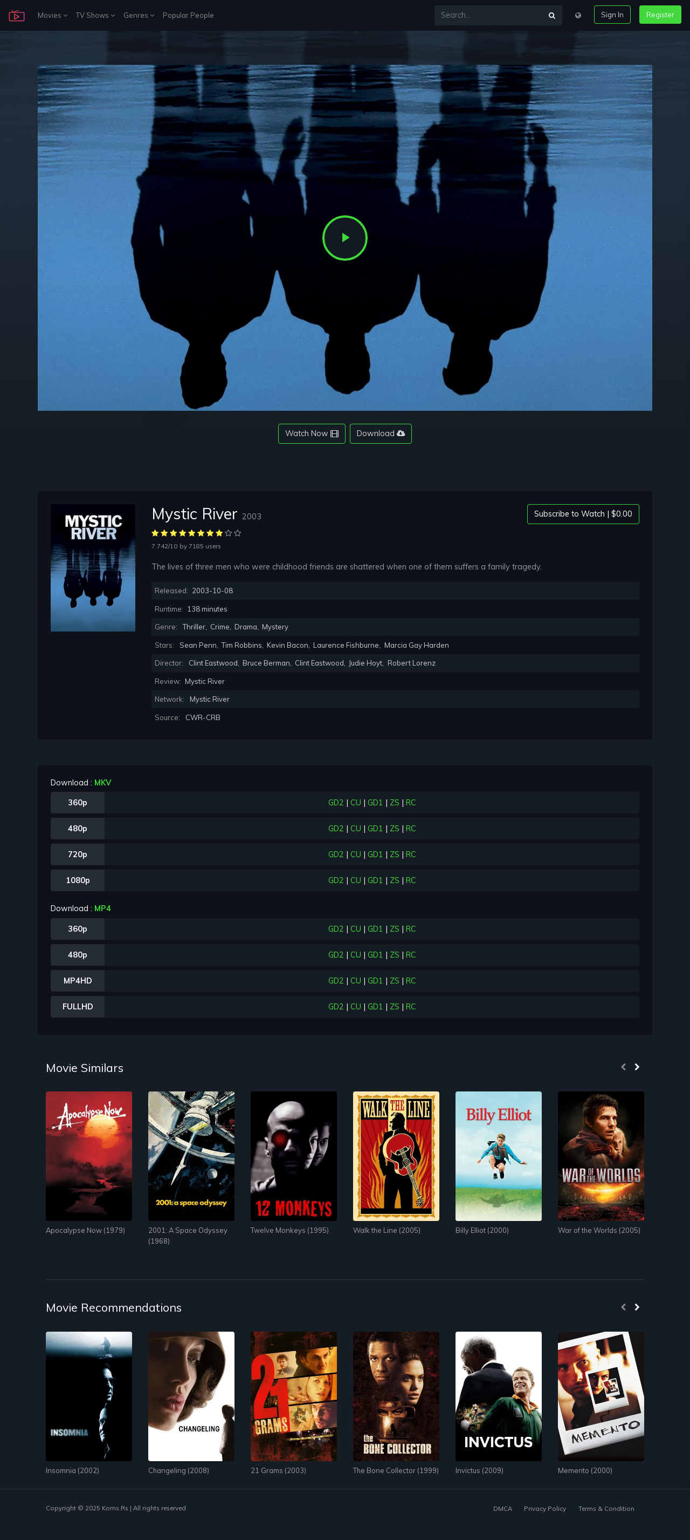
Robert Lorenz (412, 663)
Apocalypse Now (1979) (85, 1230)
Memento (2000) (585, 1470)
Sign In (612, 14)
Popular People (188, 15)
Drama (245, 626)
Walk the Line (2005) (386, 1230)
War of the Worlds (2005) (599, 1230)
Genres (138, 15)
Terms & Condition (606, 1508)
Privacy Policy (545, 1508)
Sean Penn (198, 645)
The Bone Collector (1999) (396, 1470)
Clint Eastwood (213, 663)
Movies (52, 15)
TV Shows (95, 15)
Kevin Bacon (287, 645)
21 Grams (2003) (278, 1470)
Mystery (275, 626)
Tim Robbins (242, 645)
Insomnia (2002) (72, 1470)
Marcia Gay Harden (416, 645)
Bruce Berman (266, 663)
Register (660, 14)
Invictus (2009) (479, 1470)
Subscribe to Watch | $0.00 (583, 514)
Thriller (194, 626)
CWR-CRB (202, 717)
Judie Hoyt (365, 663)
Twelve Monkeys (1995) (290, 1230)
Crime (220, 626)
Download (381, 433)
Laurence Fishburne (346, 645)
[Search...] (488, 15)
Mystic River (210, 699)
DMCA (502, 1508)
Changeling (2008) (178, 1470)
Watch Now (312, 433)
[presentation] (623, 1067)
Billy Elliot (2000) (482, 1230)
